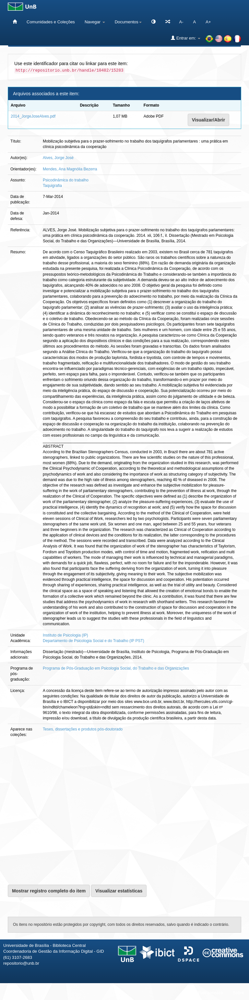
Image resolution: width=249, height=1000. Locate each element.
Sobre (238, 992)
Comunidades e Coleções (51, 21)
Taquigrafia (52, 185)
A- (181, 21)
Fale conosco (210, 992)
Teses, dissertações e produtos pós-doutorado (83, 729)
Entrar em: (185, 37)
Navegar (95, 21)
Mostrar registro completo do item (49, 890)
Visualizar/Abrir (208, 119)
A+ (208, 21)
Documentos (128, 21)
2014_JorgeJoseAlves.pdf (33, 116)
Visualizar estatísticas (118, 890)
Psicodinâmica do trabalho (66, 180)
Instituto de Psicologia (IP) (65, 635)
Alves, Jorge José (58, 157)
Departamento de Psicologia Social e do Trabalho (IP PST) (93, 640)
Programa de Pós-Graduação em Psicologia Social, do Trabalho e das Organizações (116, 668)
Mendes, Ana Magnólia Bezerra (70, 169)
